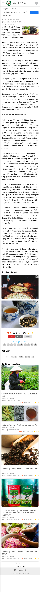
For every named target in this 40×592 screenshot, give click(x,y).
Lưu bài (19, 336)
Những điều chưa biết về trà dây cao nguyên (19, 425)
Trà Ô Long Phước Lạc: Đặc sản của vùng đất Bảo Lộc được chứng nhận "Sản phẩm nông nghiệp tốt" (19, 513)
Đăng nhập (10, 357)
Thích (11, 336)
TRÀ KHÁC (22, 22)
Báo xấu (28, 336)
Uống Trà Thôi (19, 3)
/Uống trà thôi (20, 570)
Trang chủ (5, 9)
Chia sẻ (13, 9)
